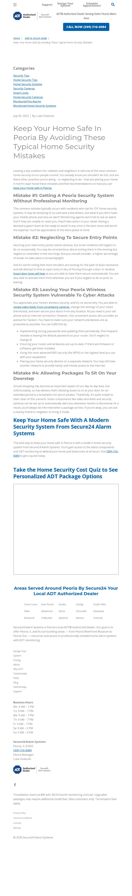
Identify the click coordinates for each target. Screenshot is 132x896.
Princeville (81, 667)
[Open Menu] (15, 5)
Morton (80, 674)
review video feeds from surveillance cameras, (41, 363)
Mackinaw (98, 667)
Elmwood (29, 674)
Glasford (63, 674)
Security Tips (21, 132)
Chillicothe (46, 674)
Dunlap (79, 660)
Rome (62, 667)
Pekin (27, 667)
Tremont (98, 674)
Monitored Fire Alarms (27, 158)
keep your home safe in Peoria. (32, 244)
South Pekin (99, 660)
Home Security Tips (25, 136)
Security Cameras (24, 145)
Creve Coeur (30, 660)
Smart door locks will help (29, 330)
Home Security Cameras (28, 153)
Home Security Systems (27, 140)
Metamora (47, 667)
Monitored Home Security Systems (34, 162)
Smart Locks (20, 149)
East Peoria (47, 660)
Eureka (62, 660)
